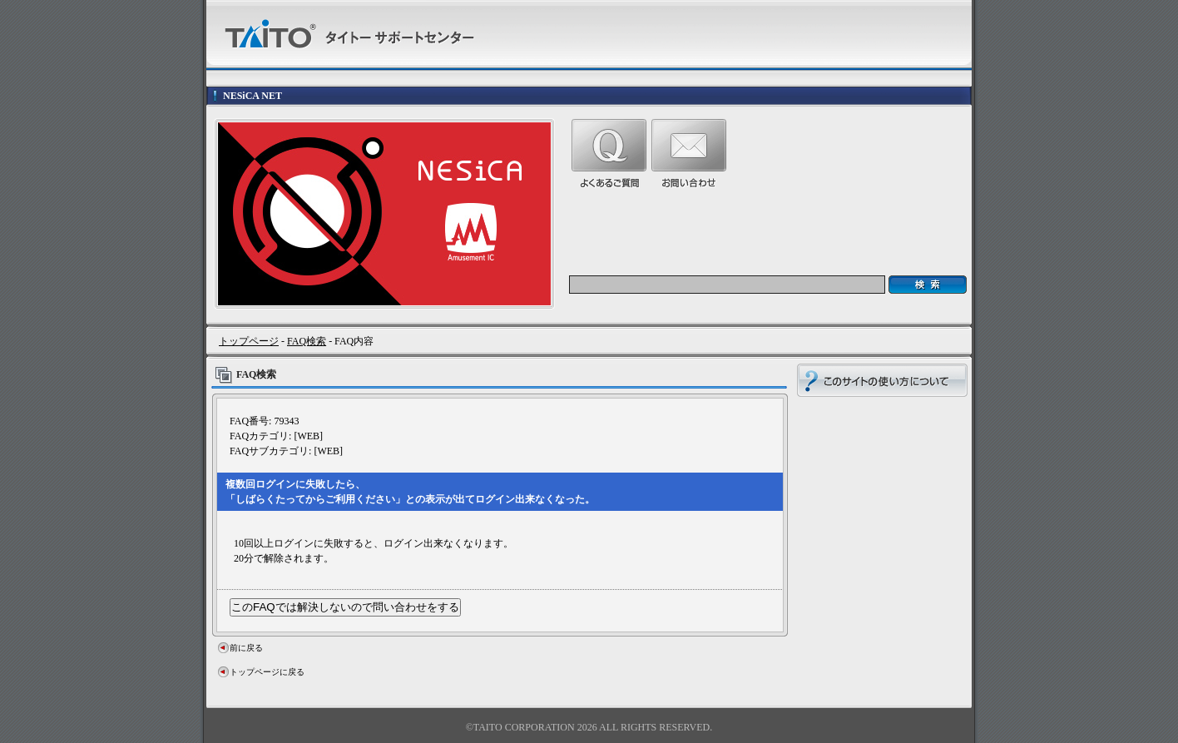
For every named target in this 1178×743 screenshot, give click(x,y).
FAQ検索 (306, 341)
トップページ (249, 341)
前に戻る (246, 647)
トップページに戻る (267, 671)
